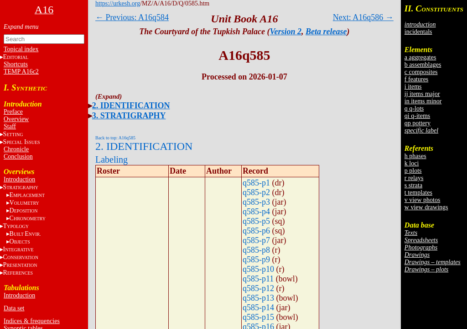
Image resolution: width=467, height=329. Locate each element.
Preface (13, 111)
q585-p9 (256, 259)
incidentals (418, 31)
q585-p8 (256, 250)
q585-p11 (258, 278)
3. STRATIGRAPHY (129, 115)
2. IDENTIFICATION (131, 105)
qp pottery (418, 123)
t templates (418, 192)
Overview (16, 119)
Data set (14, 308)
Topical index (21, 49)
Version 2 (286, 31)
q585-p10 (258, 269)
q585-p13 (258, 297)
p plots (413, 170)
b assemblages (423, 64)
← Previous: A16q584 (132, 17)
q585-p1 (256, 182)
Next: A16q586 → (363, 17)
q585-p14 (258, 307)
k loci (412, 163)
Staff (10, 126)
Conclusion (18, 156)
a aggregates (420, 57)
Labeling (111, 159)
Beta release (326, 31)
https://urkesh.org (117, 3)
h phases (415, 156)
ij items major (422, 93)
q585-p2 (256, 192)
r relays (414, 178)
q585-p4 (256, 211)
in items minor (423, 101)
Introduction (19, 179)
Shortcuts (16, 64)
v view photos (423, 199)
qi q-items (417, 115)
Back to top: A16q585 (115, 137)
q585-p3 (256, 202)
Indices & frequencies (32, 321)
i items (413, 86)
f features (416, 79)
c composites (421, 72)
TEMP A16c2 (21, 71)
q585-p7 (256, 240)
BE (25, 233)
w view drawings (426, 207)
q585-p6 (256, 230)
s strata (413, 185)
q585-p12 (258, 288)
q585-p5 (256, 221)
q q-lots (414, 108)
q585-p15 (258, 317)
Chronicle (16, 149)
